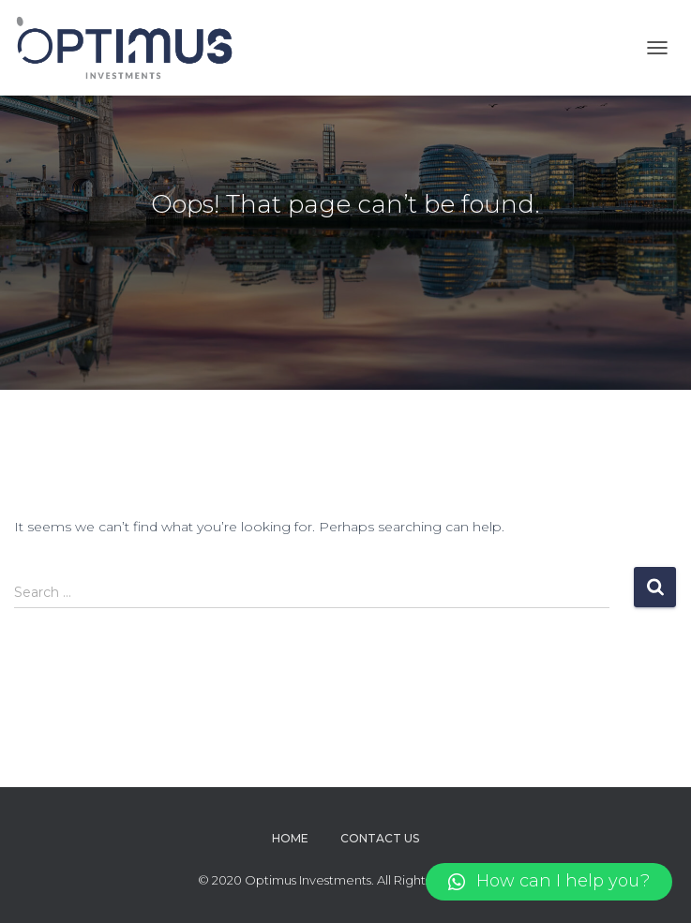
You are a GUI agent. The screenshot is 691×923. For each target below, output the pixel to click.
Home (290, 838)
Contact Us (379, 838)
